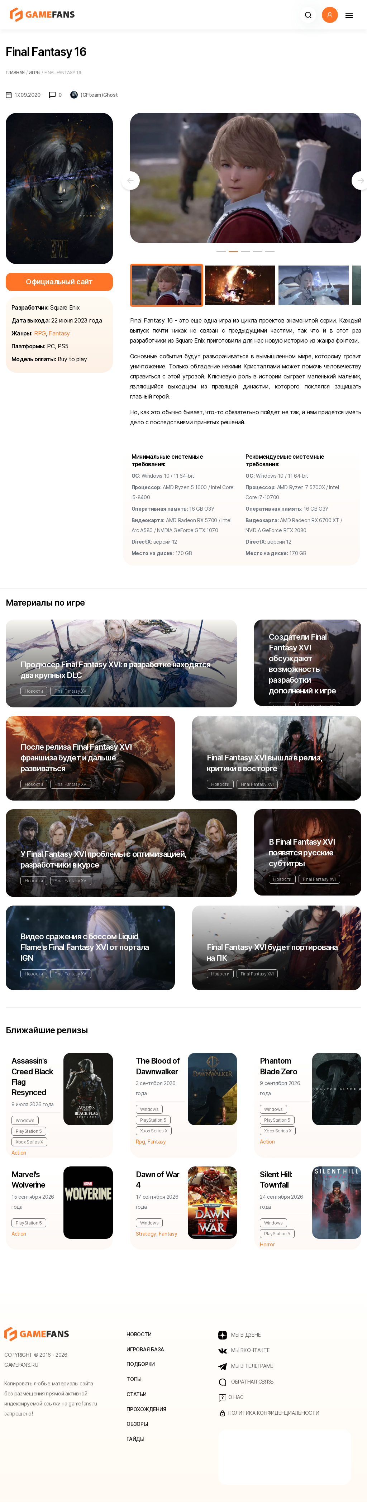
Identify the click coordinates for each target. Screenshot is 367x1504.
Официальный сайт (59, 281)
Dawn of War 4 (158, 1181)
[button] (308, 15)
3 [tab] (245, 251)
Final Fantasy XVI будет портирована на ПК (272, 952)
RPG (40, 333)
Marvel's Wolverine (29, 1181)
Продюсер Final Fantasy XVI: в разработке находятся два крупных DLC (115, 670)
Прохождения (146, 1411)
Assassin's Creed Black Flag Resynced (32, 1077)
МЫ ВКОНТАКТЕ (244, 1352)
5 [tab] (270, 251)
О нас (230, 1399)
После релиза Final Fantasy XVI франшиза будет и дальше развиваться (76, 757)
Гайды (135, 1441)
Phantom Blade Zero (278, 1066)
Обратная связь (246, 1384)
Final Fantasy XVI (70, 691)
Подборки (141, 1366)
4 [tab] (257, 251)
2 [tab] (233, 251)
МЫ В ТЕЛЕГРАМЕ (245, 1368)
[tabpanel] (245, 178)
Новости (34, 691)
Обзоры (137, 1426)
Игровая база (145, 1351)
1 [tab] (221, 251)
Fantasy (59, 333)
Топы (134, 1381)
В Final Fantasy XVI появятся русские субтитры (302, 852)
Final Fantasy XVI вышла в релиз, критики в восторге (265, 763)
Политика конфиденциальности (268, 1415)
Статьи (136, 1396)
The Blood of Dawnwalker (158, 1066)
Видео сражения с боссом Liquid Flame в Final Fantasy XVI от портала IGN (84, 947)
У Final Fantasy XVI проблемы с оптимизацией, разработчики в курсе (103, 859)
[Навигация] (349, 15)
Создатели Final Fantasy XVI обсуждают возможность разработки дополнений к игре (302, 663)
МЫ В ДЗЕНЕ (239, 1336)
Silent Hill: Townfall (276, 1181)
